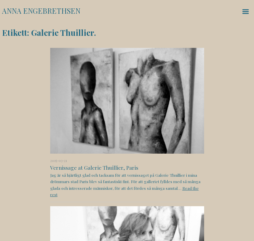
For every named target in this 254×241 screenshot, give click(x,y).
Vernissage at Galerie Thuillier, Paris (94, 167)
